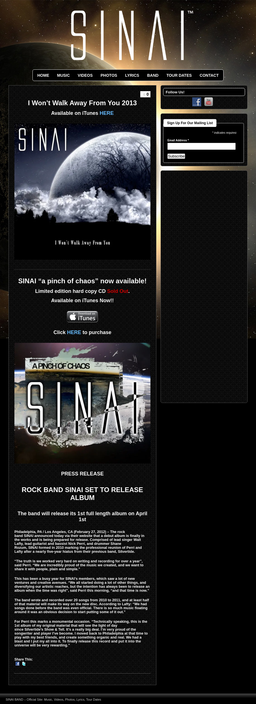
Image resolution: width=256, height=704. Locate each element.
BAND (152, 75)
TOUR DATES (179, 75)
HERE (107, 113)
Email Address (178, 140)
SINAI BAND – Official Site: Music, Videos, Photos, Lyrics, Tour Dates (53, 699)
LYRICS (132, 75)
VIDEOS (85, 75)
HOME (43, 75)
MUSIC (63, 75)
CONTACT (209, 75)
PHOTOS (108, 75)
